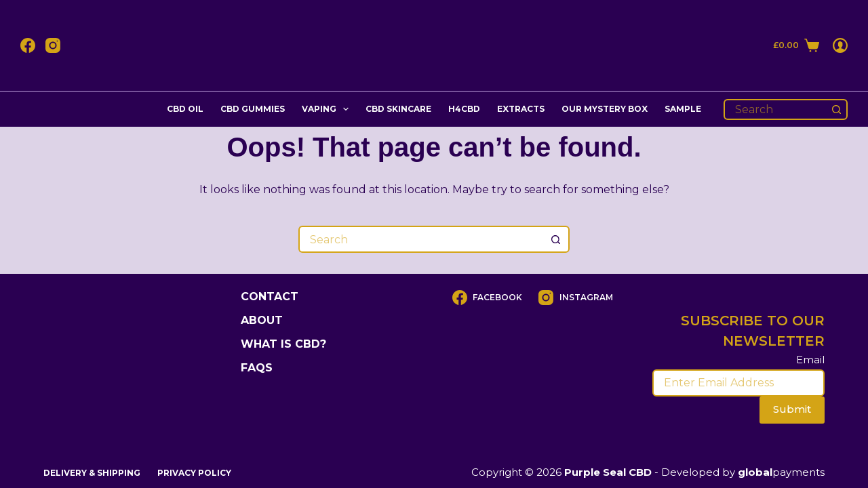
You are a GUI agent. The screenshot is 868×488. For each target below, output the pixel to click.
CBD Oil (185, 109)
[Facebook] (27, 45)
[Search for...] (775, 109)
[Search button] (837, 109)
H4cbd (464, 109)
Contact (269, 296)
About (262, 320)
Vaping (328, 109)
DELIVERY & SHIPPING (91, 473)
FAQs (257, 367)
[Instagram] (52, 45)
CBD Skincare (398, 109)
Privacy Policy (194, 473)
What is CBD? (283, 344)
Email (810, 359)
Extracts (521, 109)
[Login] (840, 45)
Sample (683, 109)
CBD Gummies (252, 109)
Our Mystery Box (604, 109)
